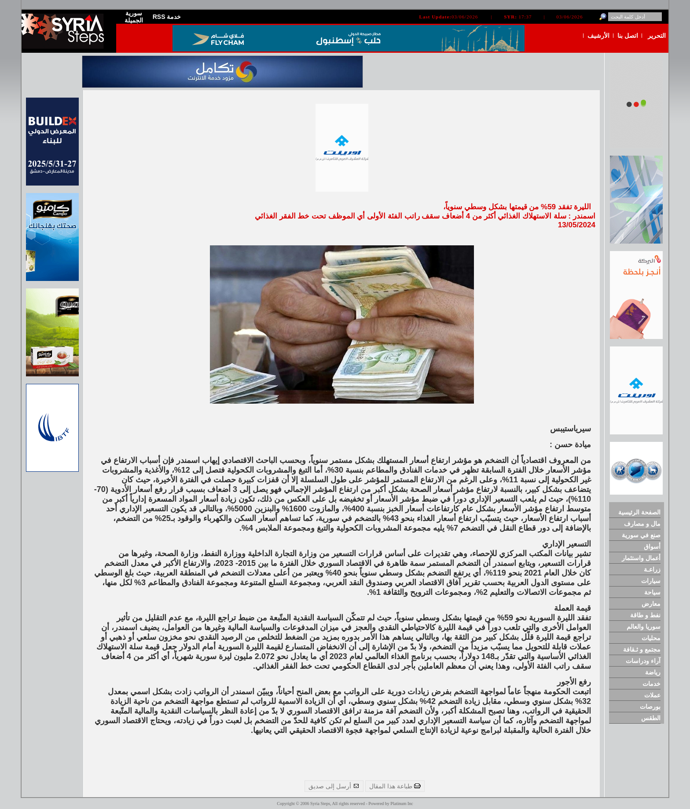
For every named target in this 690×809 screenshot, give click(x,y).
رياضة (653, 672)
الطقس (651, 718)
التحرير (657, 35)
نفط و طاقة (645, 615)
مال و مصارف (642, 523)
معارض (651, 603)
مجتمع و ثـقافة (642, 649)
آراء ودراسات (643, 660)
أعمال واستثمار (641, 557)
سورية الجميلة (134, 17)
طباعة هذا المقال (395, 786)
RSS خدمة (167, 16)
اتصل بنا (627, 35)
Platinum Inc (401, 803)
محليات (651, 637)
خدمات (651, 683)
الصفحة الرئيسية (639, 512)
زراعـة (652, 569)
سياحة (652, 592)
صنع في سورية (641, 535)
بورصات (650, 706)
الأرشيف (598, 35)
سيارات (651, 580)
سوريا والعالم (644, 626)
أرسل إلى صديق (334, 786)
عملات (652, 695)
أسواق (652, 546)
